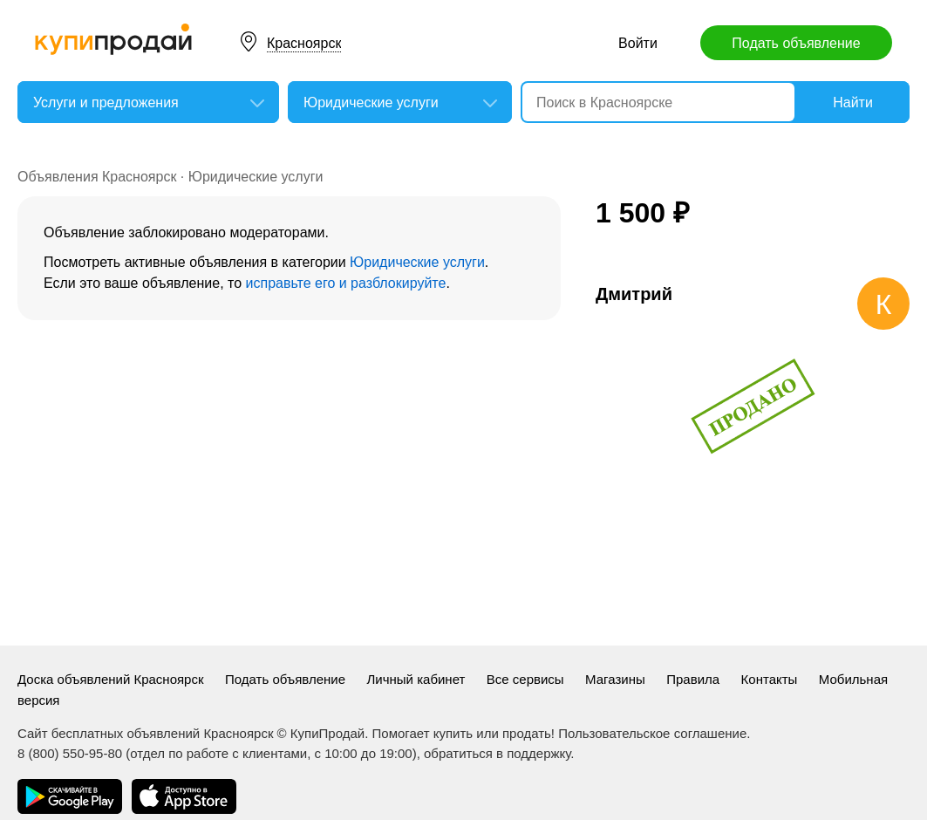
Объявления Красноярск (96, 176)
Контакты (769, 679)
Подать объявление (796, 43)
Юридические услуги (256, 176)
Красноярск (304, 43)
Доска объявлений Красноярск (110, 679)
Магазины (615, 679)
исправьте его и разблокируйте (346, 283)
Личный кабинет (416, 679)
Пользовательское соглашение (652, 733)
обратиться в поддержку (497, 753)
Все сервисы (525, 679)
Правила (692, 679)
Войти (638, 43)
